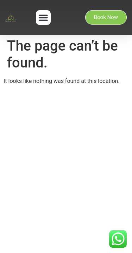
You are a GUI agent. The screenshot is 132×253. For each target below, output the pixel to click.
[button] (43, 17)
